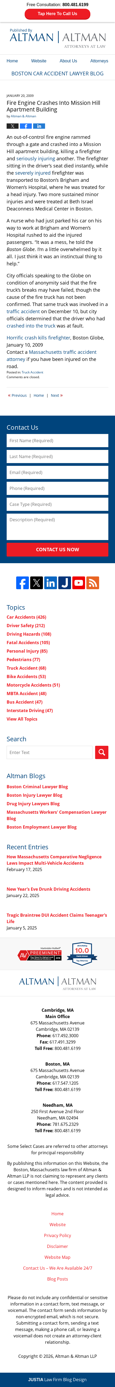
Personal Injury (27, 651)
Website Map (57, 1257)
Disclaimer (57, 1246)
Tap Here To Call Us (57, 13)
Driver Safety (26, 625)
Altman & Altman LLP (76, 1356)
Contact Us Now (57, 549)
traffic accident (23, 311)
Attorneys (99, 61)
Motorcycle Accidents (33, 685)
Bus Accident (24, 702)
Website (39, 61)
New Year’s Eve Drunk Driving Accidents (48, 889)
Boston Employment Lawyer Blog (42, 827)
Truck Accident (32, 372)
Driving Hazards (29, 634)
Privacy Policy (57, 1235)
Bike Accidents (26, 676)
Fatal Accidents (28, 642)
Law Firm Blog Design (57, 1379)
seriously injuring (35, 158)
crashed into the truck (31, 325)
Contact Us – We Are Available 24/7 (57, 1268)
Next (57, 394)
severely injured (33, 173)
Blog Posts (57, 1279)
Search (101, 752)
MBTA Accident (26, 693)
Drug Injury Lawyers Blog (33, 804)
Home (12, 61)
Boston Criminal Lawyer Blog (37, 787)
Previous (17, 394)
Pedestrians (23, 659)
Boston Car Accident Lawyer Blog (57, 38)
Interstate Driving (30, 710)
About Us (68, 61)
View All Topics (22, 719)
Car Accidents (26, 617)
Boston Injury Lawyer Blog (34, 795)
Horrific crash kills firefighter (38, 337)
